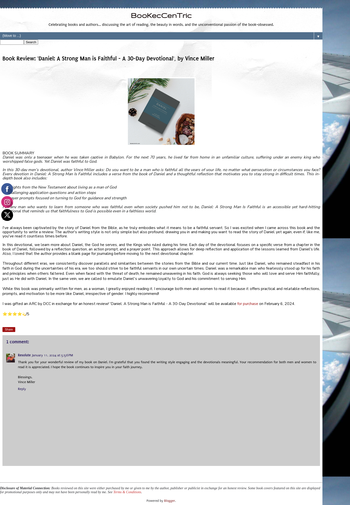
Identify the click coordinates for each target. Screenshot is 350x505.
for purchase (247, 303)
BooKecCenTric (161, 15)
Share (9, 329)
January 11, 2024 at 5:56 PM (52, 355)
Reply (22, 389)
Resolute (24, 355)
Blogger (169, 501)
